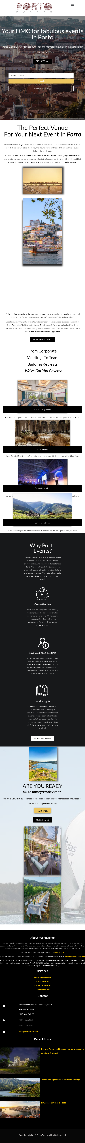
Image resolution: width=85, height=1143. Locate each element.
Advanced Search (41, 88)
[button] (72, 5)
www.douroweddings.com (75, 956)
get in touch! (59, 952)
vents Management (43, 977)
